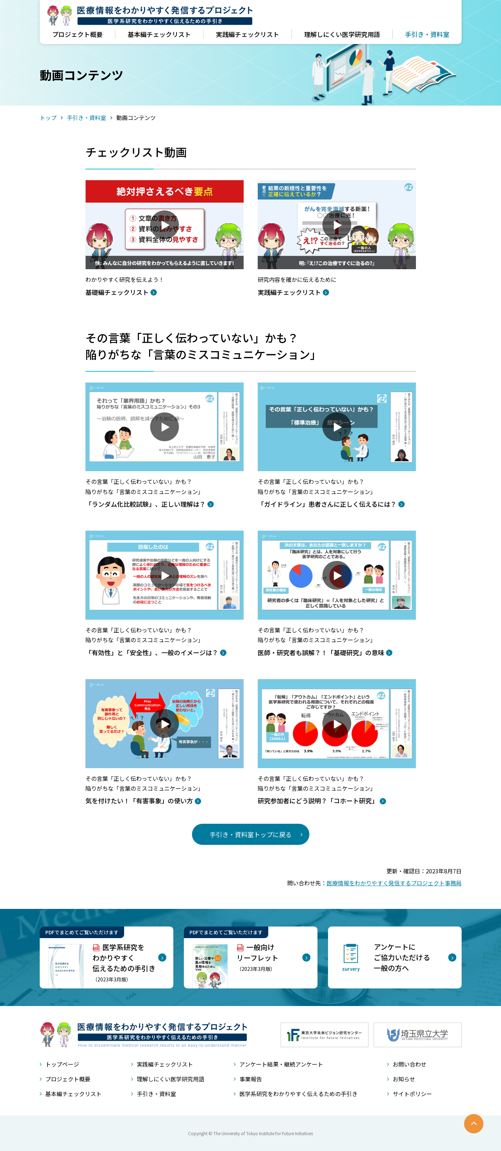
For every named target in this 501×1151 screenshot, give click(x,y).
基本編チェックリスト (159, 34)
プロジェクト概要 (77, 34)
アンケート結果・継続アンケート (281, 1064)
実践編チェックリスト (247, 34)
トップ (48, 117)
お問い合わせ (409, 1064)
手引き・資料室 (427, 34)
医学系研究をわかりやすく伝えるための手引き (298, 1093)
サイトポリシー (412, 1093)
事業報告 (250, 1079)
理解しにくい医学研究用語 (342, 34)
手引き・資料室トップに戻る (251, 834)
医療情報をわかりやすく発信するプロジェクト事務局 (394, 883)
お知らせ (404, 1079)
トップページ (62, 1064)
